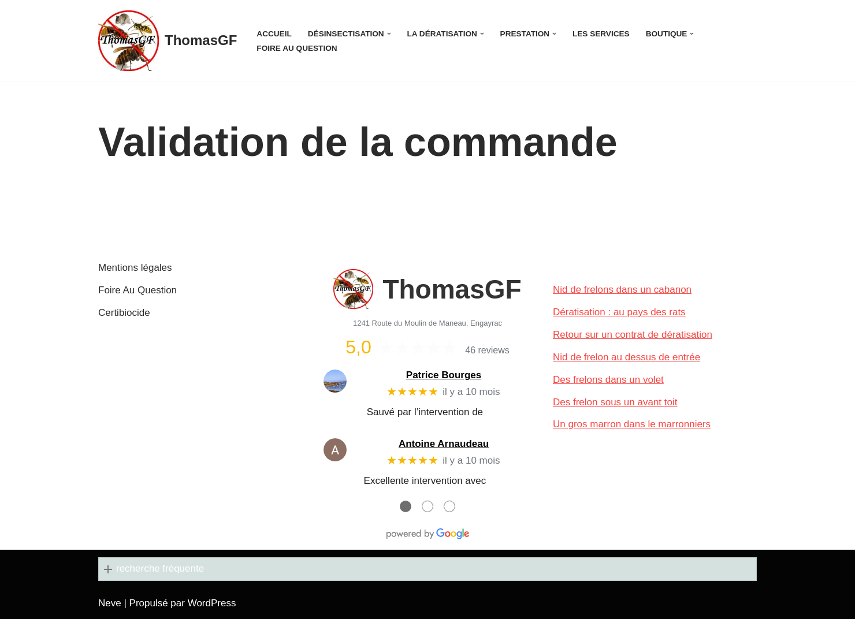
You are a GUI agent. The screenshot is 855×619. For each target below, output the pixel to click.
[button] (389, 34)
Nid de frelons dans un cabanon (622, 289)
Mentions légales (135, 267)
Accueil (273, 33)
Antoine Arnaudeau (444, 443)
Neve (109, 603)
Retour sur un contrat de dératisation (632, 334)
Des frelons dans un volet (608, 379)
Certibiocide (124, 312)
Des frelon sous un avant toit (615, 402)
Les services (601, 33)
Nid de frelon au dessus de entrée (626, 357)
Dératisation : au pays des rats (619, 312)
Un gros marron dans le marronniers (632, 424)
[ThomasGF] (167, 40)
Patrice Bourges (443, 375)
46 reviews (487, 350)
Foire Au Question (296, 48)
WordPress (212, 603)
